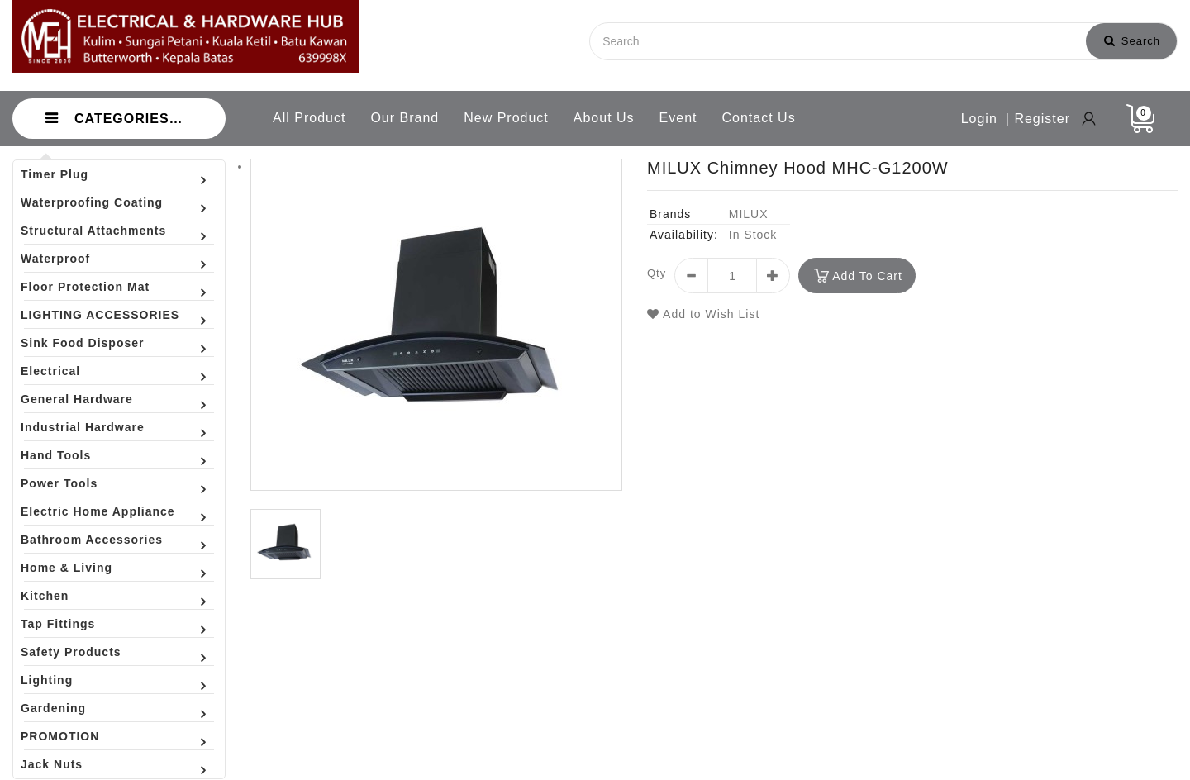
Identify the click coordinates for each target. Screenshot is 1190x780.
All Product (309, 118)
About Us (604, 118)
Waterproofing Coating (92, 202)
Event (678, 118)
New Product (506, 118)
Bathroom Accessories (92, 539)
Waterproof (55, 258)
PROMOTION (60, 736)
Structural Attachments (93, 230)
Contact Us (759, 118)
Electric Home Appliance (98, 511)
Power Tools (59, 483)
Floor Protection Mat (85, 286)
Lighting (47, 680)
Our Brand (404, 118)
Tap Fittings (58, 623)
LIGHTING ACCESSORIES (100, 314)
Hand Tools (56, 455)
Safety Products (71, 652)
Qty (656, 273)
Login (979, 119)
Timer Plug (54, 174)
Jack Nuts (52, 764)
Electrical (50, 371)
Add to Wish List (703, 314)
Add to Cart (867, 276)
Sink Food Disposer (82, 343)
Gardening (53, 708)
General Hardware (77, 399)
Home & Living (66, 567)
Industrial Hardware (83, 427)
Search (1132, 41)
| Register (1038, 119)
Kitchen (45, 595)
